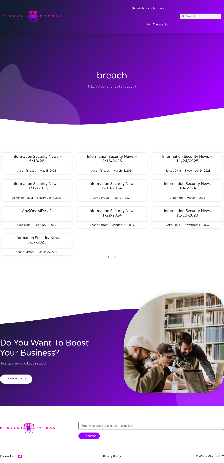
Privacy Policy (112, 456)
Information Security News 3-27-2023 (36, 240)
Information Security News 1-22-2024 (112, 213)
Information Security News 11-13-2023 (187, 213)
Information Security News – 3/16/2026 (112, 158)
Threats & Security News (147, 8)
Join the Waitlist (157, 24)
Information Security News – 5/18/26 (37, 158)
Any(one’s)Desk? (37, 211)
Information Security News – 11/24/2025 (187, 158)
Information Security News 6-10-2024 (112, 186)
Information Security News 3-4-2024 (187, 186)
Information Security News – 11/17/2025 (37, 186)
